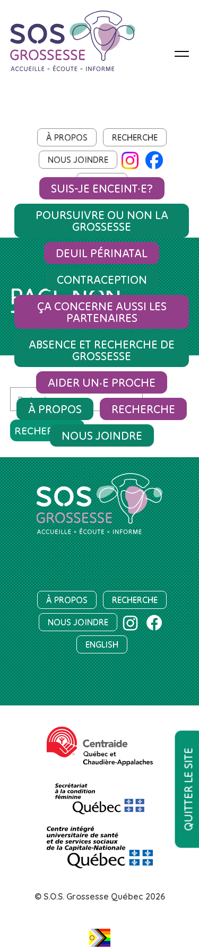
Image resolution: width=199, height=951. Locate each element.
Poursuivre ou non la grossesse (102, 220)
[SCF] (99, 794)
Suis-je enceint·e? (102, 188)
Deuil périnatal (102, 253)
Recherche (135, 137)
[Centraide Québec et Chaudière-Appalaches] (99, 746)
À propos (67, 137)
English (101, 644)
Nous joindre (78, 159)
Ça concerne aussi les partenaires (102, 312)
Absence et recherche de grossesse (102, 350)
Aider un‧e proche (101, 382)
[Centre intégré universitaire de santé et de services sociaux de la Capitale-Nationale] (99, 847)
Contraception (102, 279)
